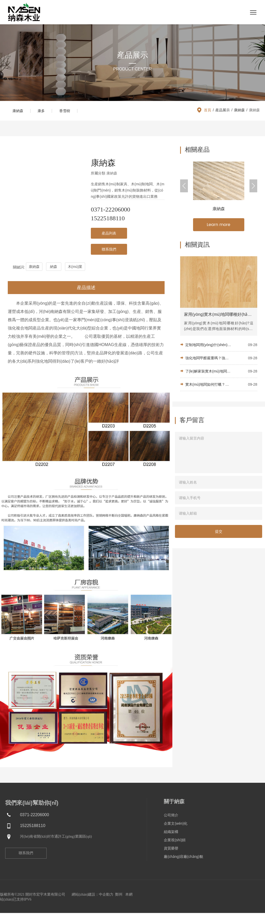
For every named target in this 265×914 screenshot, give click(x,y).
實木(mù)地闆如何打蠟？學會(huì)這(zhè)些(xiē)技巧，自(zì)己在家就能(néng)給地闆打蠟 (208, 386)
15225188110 (108, 219)
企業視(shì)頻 (175, 841)
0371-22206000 (110, 210)
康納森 (18, 111)
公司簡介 (171, 816)
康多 (43, 111)
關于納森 (174, 802)
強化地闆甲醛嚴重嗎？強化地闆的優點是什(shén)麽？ (208, 359)
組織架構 (171, 833)
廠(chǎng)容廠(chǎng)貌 (183, 857)
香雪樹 (67, 111)
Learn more (218, 225)
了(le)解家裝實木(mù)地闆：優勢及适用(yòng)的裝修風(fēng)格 (208, 372)
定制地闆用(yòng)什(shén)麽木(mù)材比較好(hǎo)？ (208, 346)
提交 (218, 533)
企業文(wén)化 (175, 824)
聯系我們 (109, 250)
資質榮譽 (171, 849)
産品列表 (109, 234)
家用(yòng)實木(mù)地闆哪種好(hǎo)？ (218, 315)
